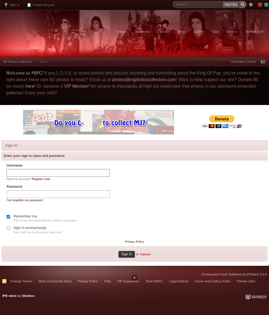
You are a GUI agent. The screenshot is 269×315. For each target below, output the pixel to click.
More (231, 32)
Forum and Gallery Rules (213, 281)
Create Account (41, 5)
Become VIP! (255, 32)
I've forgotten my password (25, 200)
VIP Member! (77, 86)
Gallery (198, 32)
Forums (122, 32)
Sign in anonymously (29, 228)
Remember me (25, 216)
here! (30, 86)
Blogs (182, 32)
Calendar (163, 32)
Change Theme (21, 281)
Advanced (250, 4)
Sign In (12, 5)
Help (107, 281)
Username (15, 165)
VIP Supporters (128, 281)
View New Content (243, 61)
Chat (215, 32)
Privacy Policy (134, 241)
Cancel (145, 254)
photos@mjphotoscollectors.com (144, 79)
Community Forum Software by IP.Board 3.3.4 (234, 274)
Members (142, 32)
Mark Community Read (55, 281)
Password (14, 187)
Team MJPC (154, 281)
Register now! (41, 179)
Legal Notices (179, 281)
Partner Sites (246, 281)
